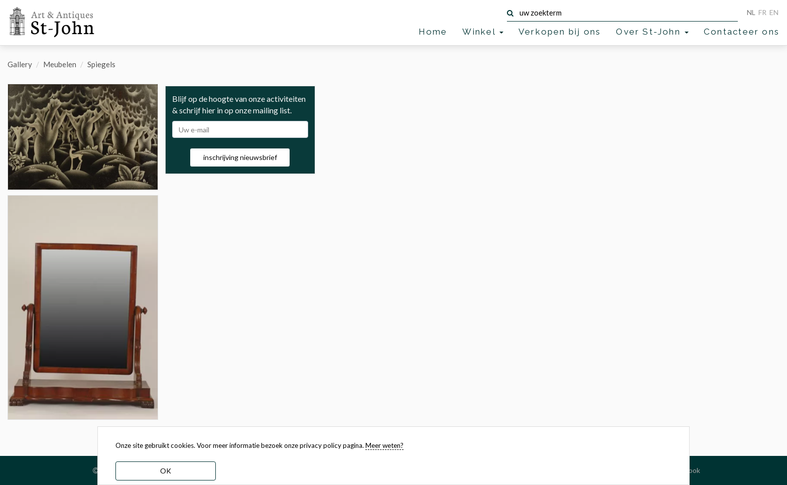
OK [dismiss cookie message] (165, 470)
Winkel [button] (482, 32)
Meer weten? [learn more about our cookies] (384, 445)
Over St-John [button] (652, 32)
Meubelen (59, 64)
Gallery (20, 64)
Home (433, 32)
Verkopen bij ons (559, 32)
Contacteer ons (741, 32)
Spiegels (101, 64)
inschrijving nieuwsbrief (240, 157)
